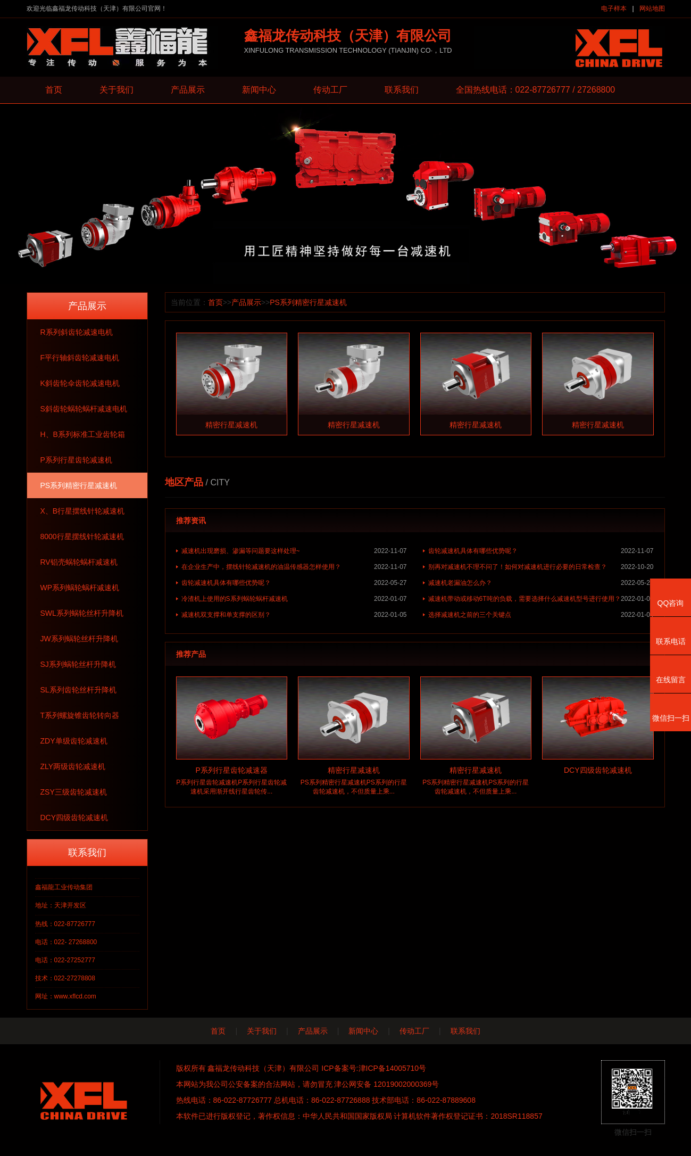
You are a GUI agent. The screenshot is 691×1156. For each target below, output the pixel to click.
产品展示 (188, 89)
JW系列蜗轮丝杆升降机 (79, 638)
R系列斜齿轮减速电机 (76, 332)
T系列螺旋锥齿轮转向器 (80, 715)
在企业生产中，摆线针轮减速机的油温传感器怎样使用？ (294, 567)
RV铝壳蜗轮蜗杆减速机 (79, 562)
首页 (53, 89)
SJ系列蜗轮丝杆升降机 (78, 664)
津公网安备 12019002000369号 (386, 1084)
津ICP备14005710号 (393, 1068)
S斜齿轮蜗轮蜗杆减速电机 (83, 408)
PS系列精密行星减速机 (79, 485)
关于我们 (116, 89)
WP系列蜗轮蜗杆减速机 (80, 587)
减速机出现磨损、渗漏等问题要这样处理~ (294, 551)
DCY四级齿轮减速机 (74, 817)
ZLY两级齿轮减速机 (73, 766)
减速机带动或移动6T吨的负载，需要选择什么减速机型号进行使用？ (541, 599)
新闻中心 (259, 89)
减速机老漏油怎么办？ (541, 583)
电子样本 (614, 8)
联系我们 (402, 89)
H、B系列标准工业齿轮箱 (82, 434)
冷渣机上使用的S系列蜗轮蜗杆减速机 (294, 599)
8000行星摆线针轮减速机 (82, 536)
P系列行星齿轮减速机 (76, 460)
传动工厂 (330, 89)
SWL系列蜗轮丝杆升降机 (81, 613)
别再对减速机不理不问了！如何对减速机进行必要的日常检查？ (541, 567)
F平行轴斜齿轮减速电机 (80, 357)
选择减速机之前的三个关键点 (541, 615)
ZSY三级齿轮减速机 (73, 792)
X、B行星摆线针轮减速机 (82, 511)
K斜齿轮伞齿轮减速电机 (80, 383)
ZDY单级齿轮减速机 (73, 741)
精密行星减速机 (231, 424)
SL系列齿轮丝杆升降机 (78, 690)
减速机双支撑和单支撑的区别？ (294, 615)
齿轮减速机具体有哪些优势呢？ (541, 551)
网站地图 (652, 8)
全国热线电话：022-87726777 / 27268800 (535, 89)
